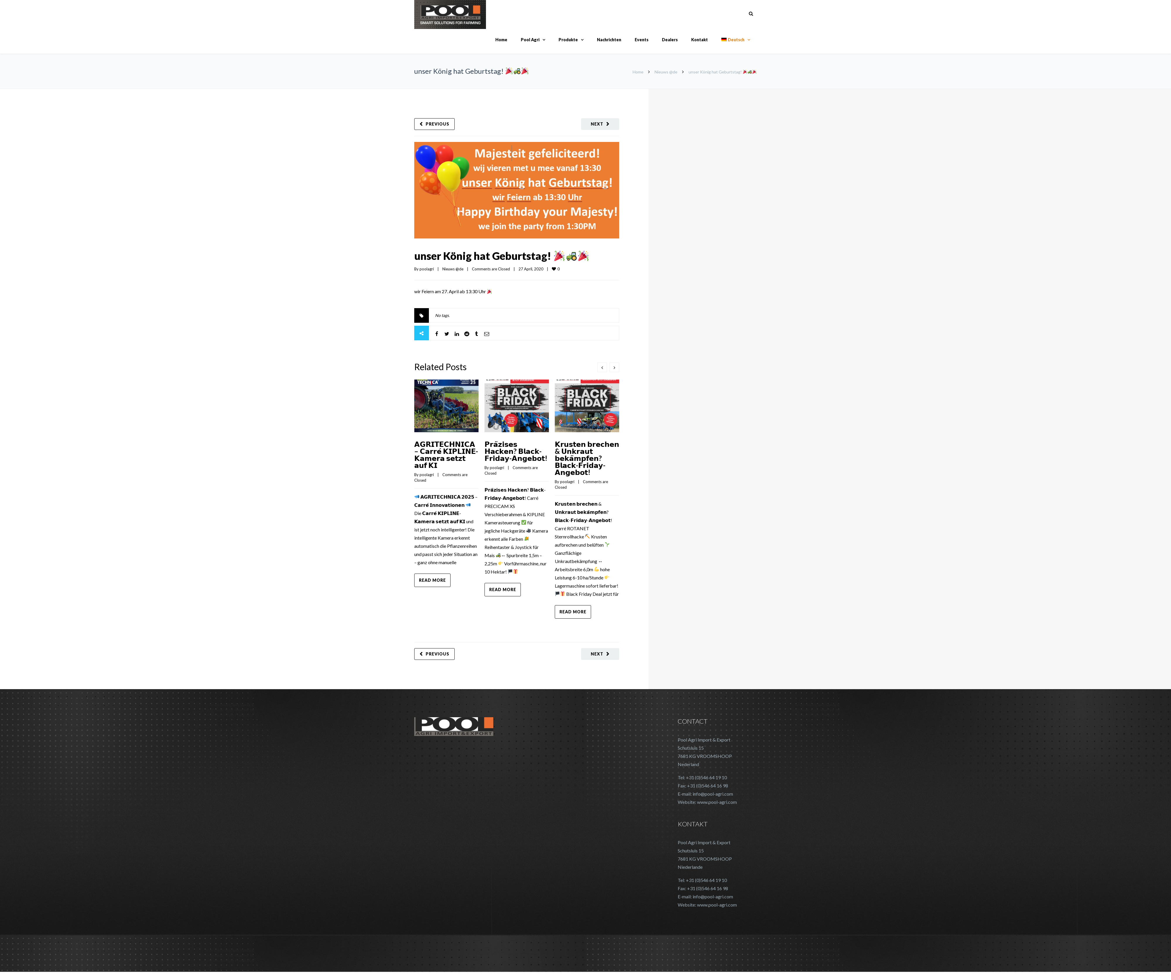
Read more (432, 580)
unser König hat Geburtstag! (501, 255)
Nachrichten (609, 39)
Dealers (670, 39)
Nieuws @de (666, 71)
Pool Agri (530, 39)
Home (501, 39)
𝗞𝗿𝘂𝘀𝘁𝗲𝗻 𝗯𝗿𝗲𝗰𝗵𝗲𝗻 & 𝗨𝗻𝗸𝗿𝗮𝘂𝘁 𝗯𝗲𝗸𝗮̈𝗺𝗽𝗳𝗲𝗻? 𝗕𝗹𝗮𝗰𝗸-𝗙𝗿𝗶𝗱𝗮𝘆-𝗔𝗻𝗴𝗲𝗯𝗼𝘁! (587, 458)
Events (641, 39)
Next (597, 123)
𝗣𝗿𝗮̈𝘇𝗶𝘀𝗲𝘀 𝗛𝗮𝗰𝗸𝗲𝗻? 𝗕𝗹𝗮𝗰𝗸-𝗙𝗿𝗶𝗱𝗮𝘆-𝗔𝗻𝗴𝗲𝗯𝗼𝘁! (516, 451)
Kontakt (699, 39)
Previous (437, 123)
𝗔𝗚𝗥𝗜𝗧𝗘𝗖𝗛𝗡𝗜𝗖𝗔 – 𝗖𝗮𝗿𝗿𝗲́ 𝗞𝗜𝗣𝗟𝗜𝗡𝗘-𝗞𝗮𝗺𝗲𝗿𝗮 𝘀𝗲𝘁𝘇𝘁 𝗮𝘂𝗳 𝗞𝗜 (446, 454)
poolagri (427, 269)
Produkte (568, 39)
